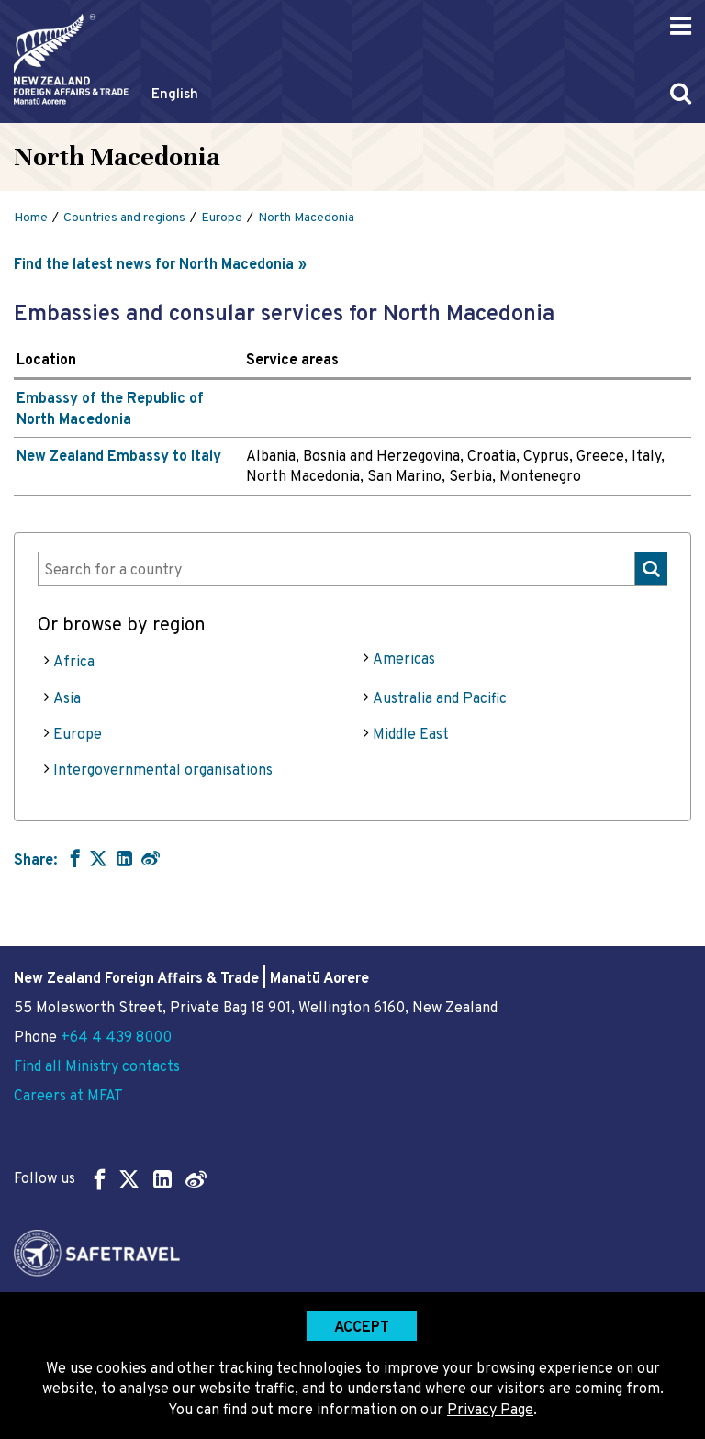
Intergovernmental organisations (163, 771)
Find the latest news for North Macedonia (154, 265)
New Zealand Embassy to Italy (119, 457)
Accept (361, 1328)
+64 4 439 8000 (116, 1038)
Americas (404, 660)
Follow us (110, 1178)
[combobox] (352, 569)
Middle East (411, 735)
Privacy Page (490, 1410)
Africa (74, 662)
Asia (67, 699)
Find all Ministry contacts (97, 1067)
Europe (77, 735)
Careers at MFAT (68, 1097)
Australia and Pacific (440, 699)
